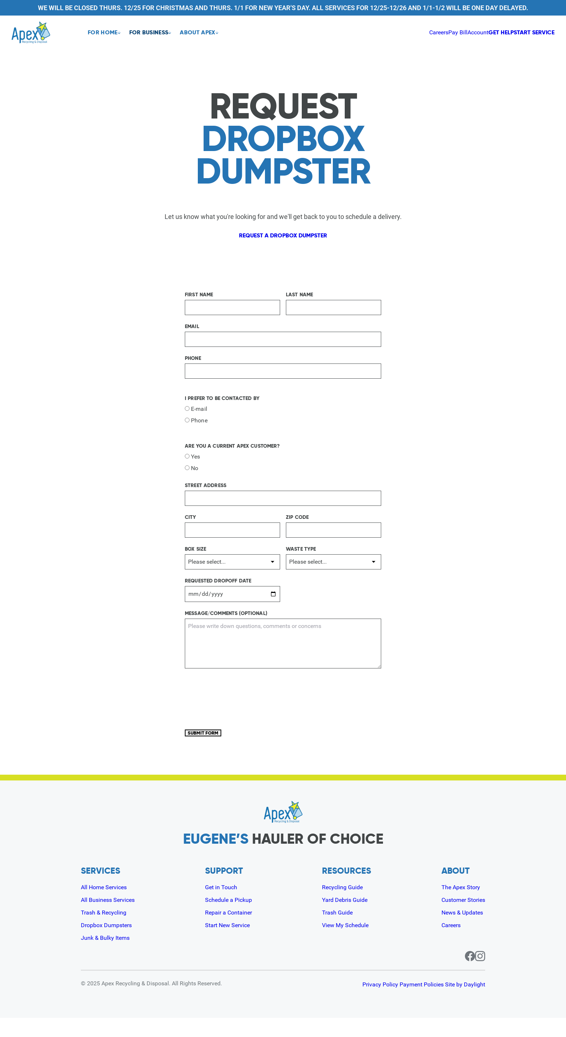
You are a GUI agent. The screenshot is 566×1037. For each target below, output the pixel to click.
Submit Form (213, 746)
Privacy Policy (357, 1003)
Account (423, 32)
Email (192, 335)
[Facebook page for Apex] (461, 975)
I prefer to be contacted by (222, 407)
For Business (153, 32)
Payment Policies (410, 1003)
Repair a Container (230, 931)
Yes (192, 465)
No (191, 477)
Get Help (463, 32)
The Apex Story (457, 906)
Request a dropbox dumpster (283, 239)
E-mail (196, 417)
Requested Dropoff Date (218, 589)
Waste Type (301, 557)
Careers (371, 32)
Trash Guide (337, 931)
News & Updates (459, 931)
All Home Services (107, 906)
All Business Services (111, 918)
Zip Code (297, 526)
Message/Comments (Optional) (226, 622)
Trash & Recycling (106, 931)
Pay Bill (397, 32)
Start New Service (230, 944)
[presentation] (240, 712)
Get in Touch (222, 906)
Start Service (524, 32)
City (190, 526)
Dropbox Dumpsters (109, 944)
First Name (199, 303)
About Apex (206, 32)
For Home (103, 32)
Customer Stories (460, 918)
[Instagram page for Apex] (480, 975)
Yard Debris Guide (345, 918)
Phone (193, 367)
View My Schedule (346, 944)
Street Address (205, 494)
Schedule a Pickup (230, 918)
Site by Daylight (465, 1003)
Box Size (195, 557)
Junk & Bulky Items (108, 956)
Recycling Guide (342, 906)
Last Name (299, 303)
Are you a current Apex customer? (232, 455)
